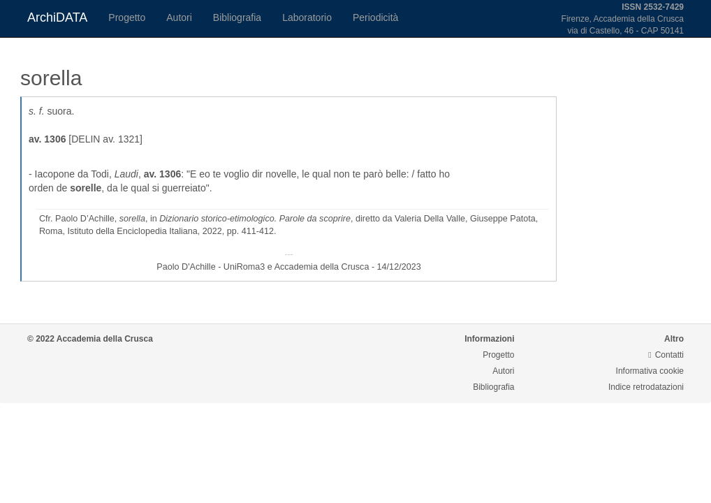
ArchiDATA (57, 17)
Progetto (126, 17)
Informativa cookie (650, 371)
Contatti (666, 355)
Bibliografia (237, 17)
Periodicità (375, 17)
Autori (179, 17)
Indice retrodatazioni (646, 387)
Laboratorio (307, 17)
